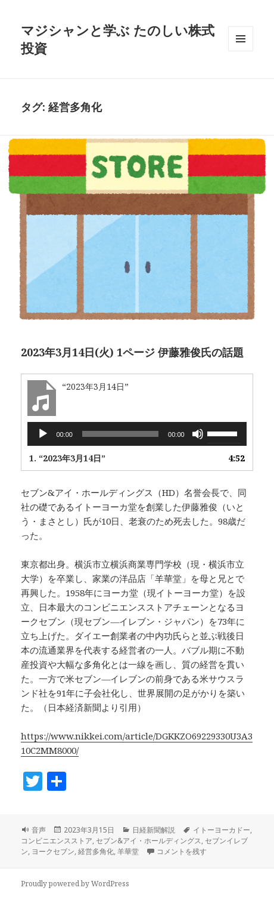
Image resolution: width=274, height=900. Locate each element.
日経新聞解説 (153, 830)
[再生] (43, 434)
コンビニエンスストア (56, 841)
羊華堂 (128, 851)
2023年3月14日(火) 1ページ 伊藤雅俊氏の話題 (132, 352)
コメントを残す (182, 851)
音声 (39, 830)
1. (67, 458)
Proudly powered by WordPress (75, 884)
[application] (136, 434)
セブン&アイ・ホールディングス (148, 841)
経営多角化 (96, 851)
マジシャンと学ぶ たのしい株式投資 (117, 39)
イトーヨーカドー (221, 830)
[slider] (120, 434)
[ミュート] (198, 434)
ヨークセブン (53, 851)
